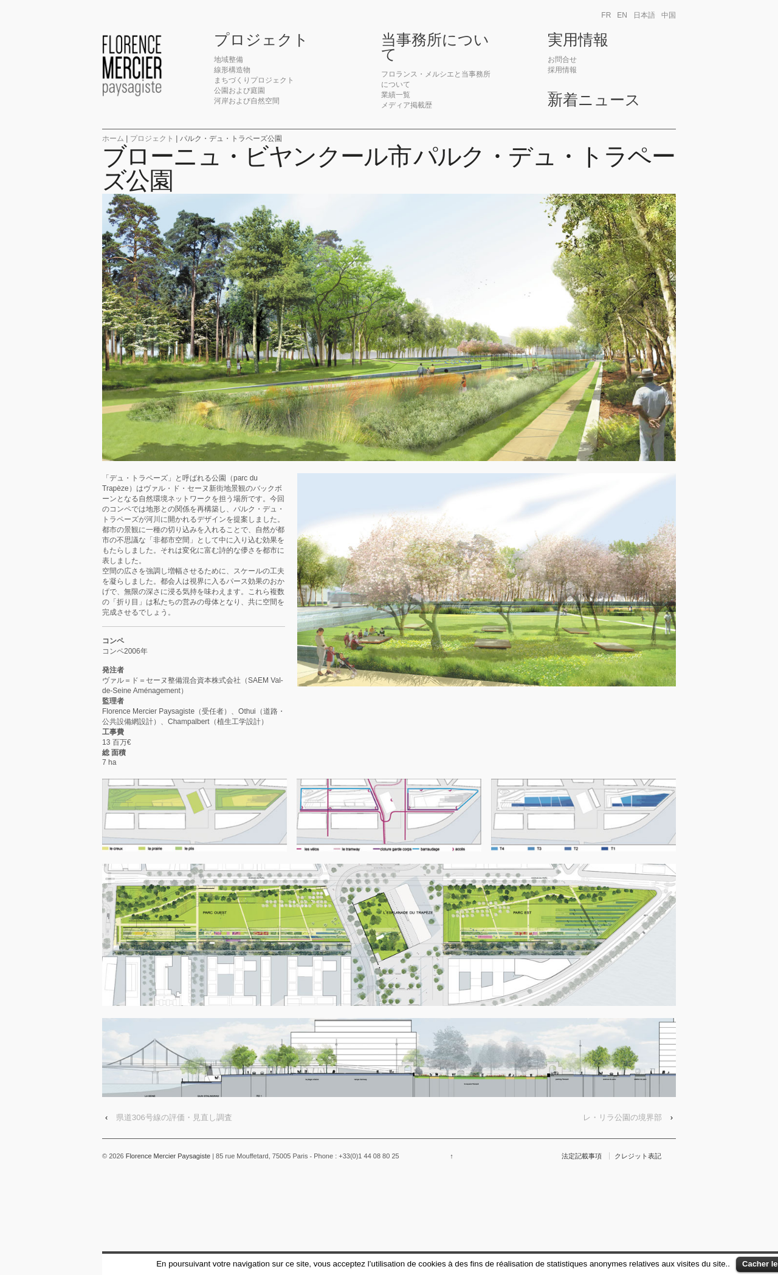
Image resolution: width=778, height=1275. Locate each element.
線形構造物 (232, 70)
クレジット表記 (637, 1156)
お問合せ (562, 59)
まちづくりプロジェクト (254, 80)
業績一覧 (395, 95)
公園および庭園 (239, 90)
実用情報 (578, 40)
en (622, 15)
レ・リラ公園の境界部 (622, 1117)
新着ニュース (594, 100)
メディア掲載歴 (406, 105)
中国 (668, 15)
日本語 (644, 15)
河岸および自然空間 (247, 101)
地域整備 (228, 59)
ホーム (113, 138)
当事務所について (435, 47)
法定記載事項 (582, 1156)
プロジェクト (261, 40)
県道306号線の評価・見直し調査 (174, 1117)
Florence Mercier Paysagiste (168, 1156)
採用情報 (562, 70)
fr (606, 15)
